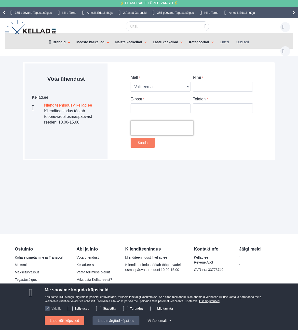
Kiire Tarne (69, 13)
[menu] (149, 41)
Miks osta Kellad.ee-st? (94, 280)
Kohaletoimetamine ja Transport (39, 257)
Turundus (136, 308)
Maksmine (22, 265)
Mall (134, 72)
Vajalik (56, 308)
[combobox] (160, 26)
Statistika (109, 308)
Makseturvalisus (27, 272)
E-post (136, 94)
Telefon (199, 94)
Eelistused (82, 308)
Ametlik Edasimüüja (100, 13)
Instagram (250, 266)
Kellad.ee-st (86, 265)
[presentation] (5, 12)
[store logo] (30, 27)
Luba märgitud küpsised (116, 321)
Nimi (197, 72)
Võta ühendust (88, 257)
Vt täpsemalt (157, 321)
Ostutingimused (209, 301)
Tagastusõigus (26, 280)
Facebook (250, 258)
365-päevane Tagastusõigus (33, 13)
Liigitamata (165, 308)
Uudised (242, 42)
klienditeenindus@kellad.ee (68, 100)
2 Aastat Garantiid (135, 13)
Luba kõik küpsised (64, 321)
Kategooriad (199, 42)
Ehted (224, 42)
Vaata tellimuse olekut (93, 272)
